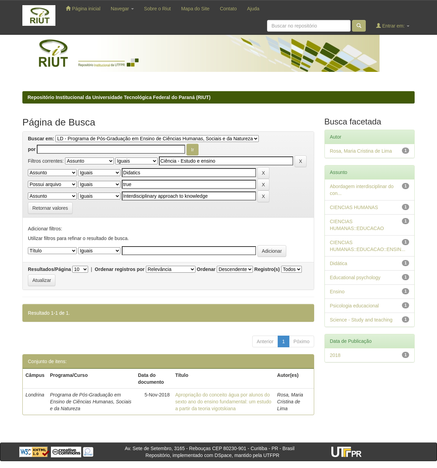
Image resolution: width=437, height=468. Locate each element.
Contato (228, 8)
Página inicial (83, 8)
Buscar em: (41, 138)
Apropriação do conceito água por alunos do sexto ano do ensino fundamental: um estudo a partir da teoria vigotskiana (223, 401)
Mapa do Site (195, 8)
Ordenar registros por (120, 269)
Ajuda (253, 8)
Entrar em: (392, 26)
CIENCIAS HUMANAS (354, 207)
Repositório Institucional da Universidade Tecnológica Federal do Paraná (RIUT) (119, 97)
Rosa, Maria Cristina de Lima (361, 151)
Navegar (122, 8)
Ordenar (206, 269)
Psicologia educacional (354, 305)
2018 (335, 355)
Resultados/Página (49, 269)
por (32, 149)
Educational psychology (355, 277)
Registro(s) (267, 269)
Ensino (337, 291)
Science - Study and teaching (361, 320)
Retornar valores (50, 208)
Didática (339, 263)
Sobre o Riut (157, 8)
